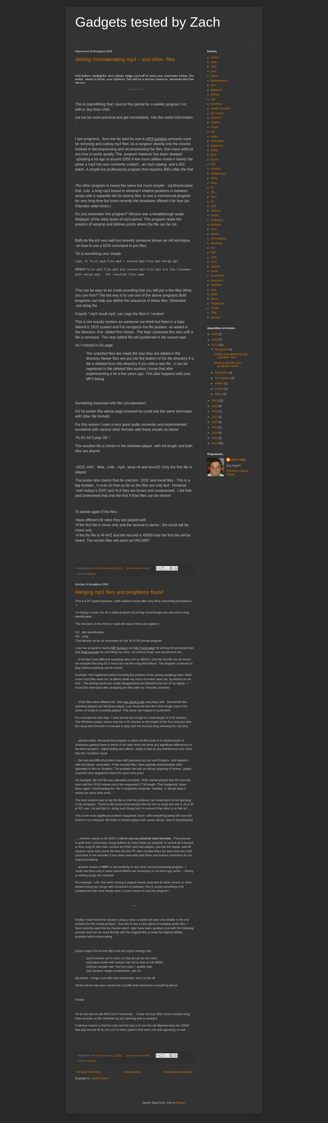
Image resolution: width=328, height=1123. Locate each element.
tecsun (215, 298)
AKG (213, 66)
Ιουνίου (219, 388)
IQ (212, 187)
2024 (215, 334)
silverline (216, 285)
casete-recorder (220, 108)
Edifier (214, 150)
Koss (214, 196)
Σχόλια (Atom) (99, 1078)
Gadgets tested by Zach (147, 22)
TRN (213, 312)
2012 (215, 443)
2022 (215, 344)
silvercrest (217, 280)
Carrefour (216, 103)
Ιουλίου (219, 383)
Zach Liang (238, 459)
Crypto (215, 127)
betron (214, 76)
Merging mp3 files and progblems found (119, 592)
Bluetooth (216, 90)
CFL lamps (217, 113)
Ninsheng (216, 243)
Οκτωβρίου (222, 372)
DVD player (218, 141)
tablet (214, 294)
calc (213, 99)
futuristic (216, 168)
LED (213, 206)
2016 (215, 422)
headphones (218, 173)
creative (215, 122)
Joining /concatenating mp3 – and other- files (125, 59)
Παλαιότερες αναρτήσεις (177, 1072)
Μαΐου (219, 394)
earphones (217, 145)
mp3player (217, 220)
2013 (215, 438)
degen (214, 136)
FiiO (213, 164)
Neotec (215, 234)
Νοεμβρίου (222, 349)
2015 (215, 427)
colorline (216, 117)
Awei (214, 71)
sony (213, 289)
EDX (213, 154)
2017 (215, 416)
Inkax (214, 183)
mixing (215, 215)
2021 (215, 400)
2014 (215, 432)
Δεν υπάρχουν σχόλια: (138, 568)
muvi (213, 229)
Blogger (180, 1102)
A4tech (215, 57)
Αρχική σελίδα (132, 1072)
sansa (214, 271)
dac (213, 131)
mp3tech (91, 573)
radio (214, 257)
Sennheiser (218, 275)
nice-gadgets (218, 238)
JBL (213, 192)
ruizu (214, 261)
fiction (214, 159)
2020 (215, 406)
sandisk (215, 266)
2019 (215, 411)
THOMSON (218, 303)
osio (213, 252)
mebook (215, 210)
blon (213, 85)
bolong (215, 94)
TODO (214, 308)
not (213, 247)
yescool (215, 317)
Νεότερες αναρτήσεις (89, 1072)
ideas (214, 178)
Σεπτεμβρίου (223, 378)
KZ (212, 201)
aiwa (213, 62)
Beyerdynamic (219, 80)
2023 (215, 339)
